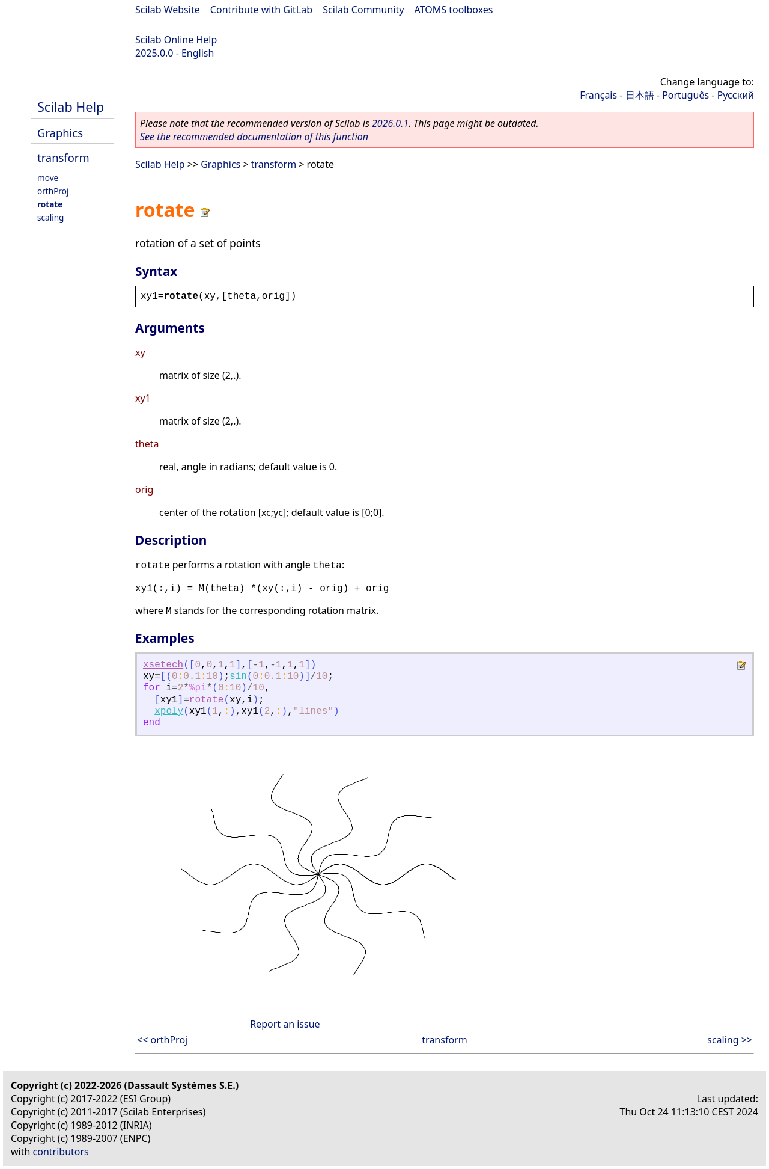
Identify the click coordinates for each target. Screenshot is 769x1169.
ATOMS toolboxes (454, 9)
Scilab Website (167, 9)
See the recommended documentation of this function (254, 136)
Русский (735, 95)
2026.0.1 (390, 123)
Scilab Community (363, 9)
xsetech (163, 665)
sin (238, 676)
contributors (61, 1151)
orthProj (52, 191)
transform (63, 157)
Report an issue (285, 1024)
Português (685, 95)
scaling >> (729, 1039)
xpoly (168, 711)
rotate (49, 204)
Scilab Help (70, 106)
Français (598, 95)
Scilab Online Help (176, 39)
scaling (50, 217)
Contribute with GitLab (261, 9)
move (47, 177)
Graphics (60, 132)
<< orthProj (162, 1039)
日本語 (639, 95)
